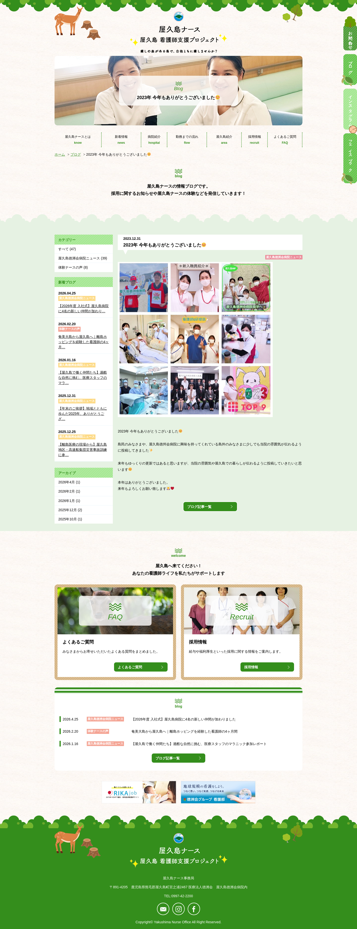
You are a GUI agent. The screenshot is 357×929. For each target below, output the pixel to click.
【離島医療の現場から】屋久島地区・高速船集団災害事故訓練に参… (82, 449)
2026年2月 (66, 491)
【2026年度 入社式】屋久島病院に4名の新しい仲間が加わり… (83, 308)
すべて (63, 249)
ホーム (60, 154)
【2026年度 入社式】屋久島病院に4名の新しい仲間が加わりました (183, 719)
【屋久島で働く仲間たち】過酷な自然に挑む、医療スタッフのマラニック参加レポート (199, 744)
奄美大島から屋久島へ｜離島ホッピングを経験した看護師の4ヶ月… (83, 342)
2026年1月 (66, 501)
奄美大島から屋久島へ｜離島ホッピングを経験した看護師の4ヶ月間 (184, 731)
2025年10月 (67, 519)
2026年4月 (66, 482)
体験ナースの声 (70, 267)
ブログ (75, 154)
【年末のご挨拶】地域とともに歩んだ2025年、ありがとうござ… (82, 413)
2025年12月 (67, 510)
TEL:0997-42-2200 (178, 896)
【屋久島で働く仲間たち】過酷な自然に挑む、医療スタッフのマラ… (82, 377)
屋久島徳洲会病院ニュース (284, 257)
